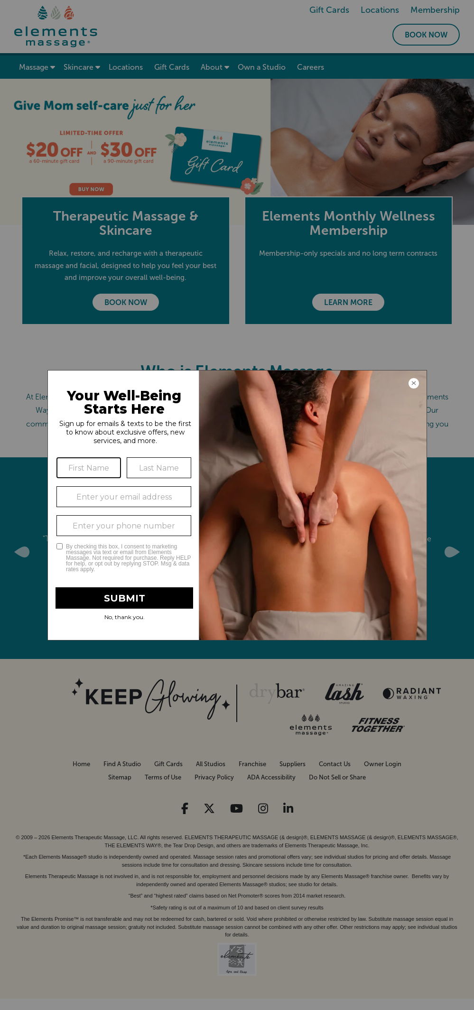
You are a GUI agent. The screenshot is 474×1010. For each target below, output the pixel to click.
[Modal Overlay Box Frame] (237, 505)
